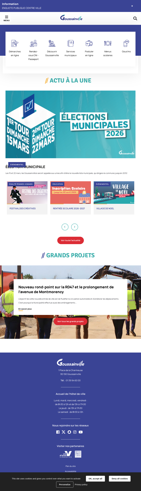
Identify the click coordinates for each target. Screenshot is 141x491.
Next (74, 227)
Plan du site (71, 466)
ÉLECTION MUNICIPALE (25, 166)
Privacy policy (81, 484)
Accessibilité (70, 471)
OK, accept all (95, 479)
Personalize (64, 484)
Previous (65, 227)
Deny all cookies (120, 479)
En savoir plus (25, 309)
